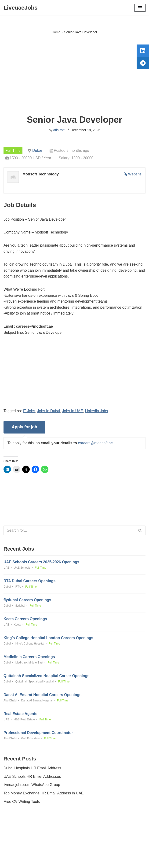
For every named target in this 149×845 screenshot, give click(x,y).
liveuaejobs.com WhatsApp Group (32, 785)
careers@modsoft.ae (95, 443)
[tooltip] (142, 50)
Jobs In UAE (72, 411)
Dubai (37, 150)
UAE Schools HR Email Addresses (32, 776)
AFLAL (100, 838)
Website (135, 174)
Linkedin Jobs (96, 411)
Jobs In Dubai (48, 411)
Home (56, 32)
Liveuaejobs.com (57, 838)
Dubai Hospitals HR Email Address (32, 768)
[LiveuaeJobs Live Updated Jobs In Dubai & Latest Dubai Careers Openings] (20, 7)
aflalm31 (59, 130)
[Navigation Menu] (139, 8)
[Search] (69, 530)
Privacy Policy (16, 828)
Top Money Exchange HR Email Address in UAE (44, 793)
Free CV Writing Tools (22, 802)
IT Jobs (29, 411)
